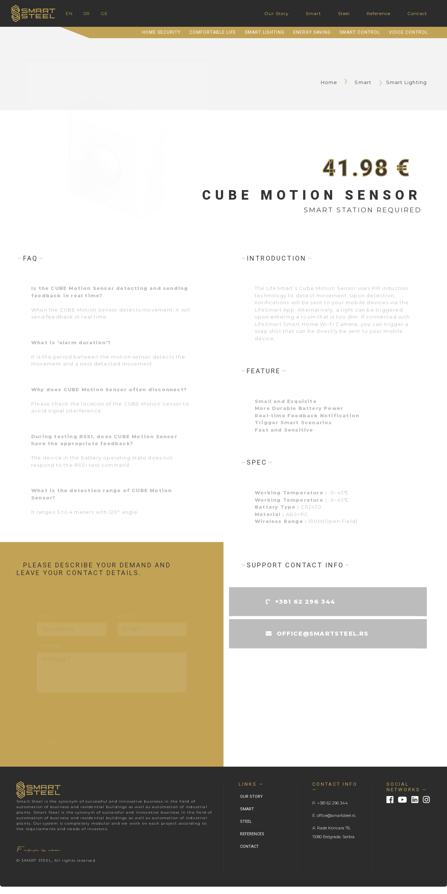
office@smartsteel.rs (323, 635)
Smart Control (359, 32)
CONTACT (249, 846)
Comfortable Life (212, 32)
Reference (378, 13)
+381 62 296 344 (305, 603)
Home (332, 82)
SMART (247, 809)
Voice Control (408, 32)
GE (104, 13)
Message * (51, 646)
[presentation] (92, 713)
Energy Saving (312, 32)
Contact (417, 13)
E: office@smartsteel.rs (333, 815)
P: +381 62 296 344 (330, 803)
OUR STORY (251, 796)
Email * (126, 616)
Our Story (276, 13)
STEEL (246, 821)
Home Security (161, 32)
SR (86, 13)
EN (69, 13)
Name (45, 616)
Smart (313, 13)
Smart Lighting (264, 32)
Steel (344, 13)
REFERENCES (252, 834)
